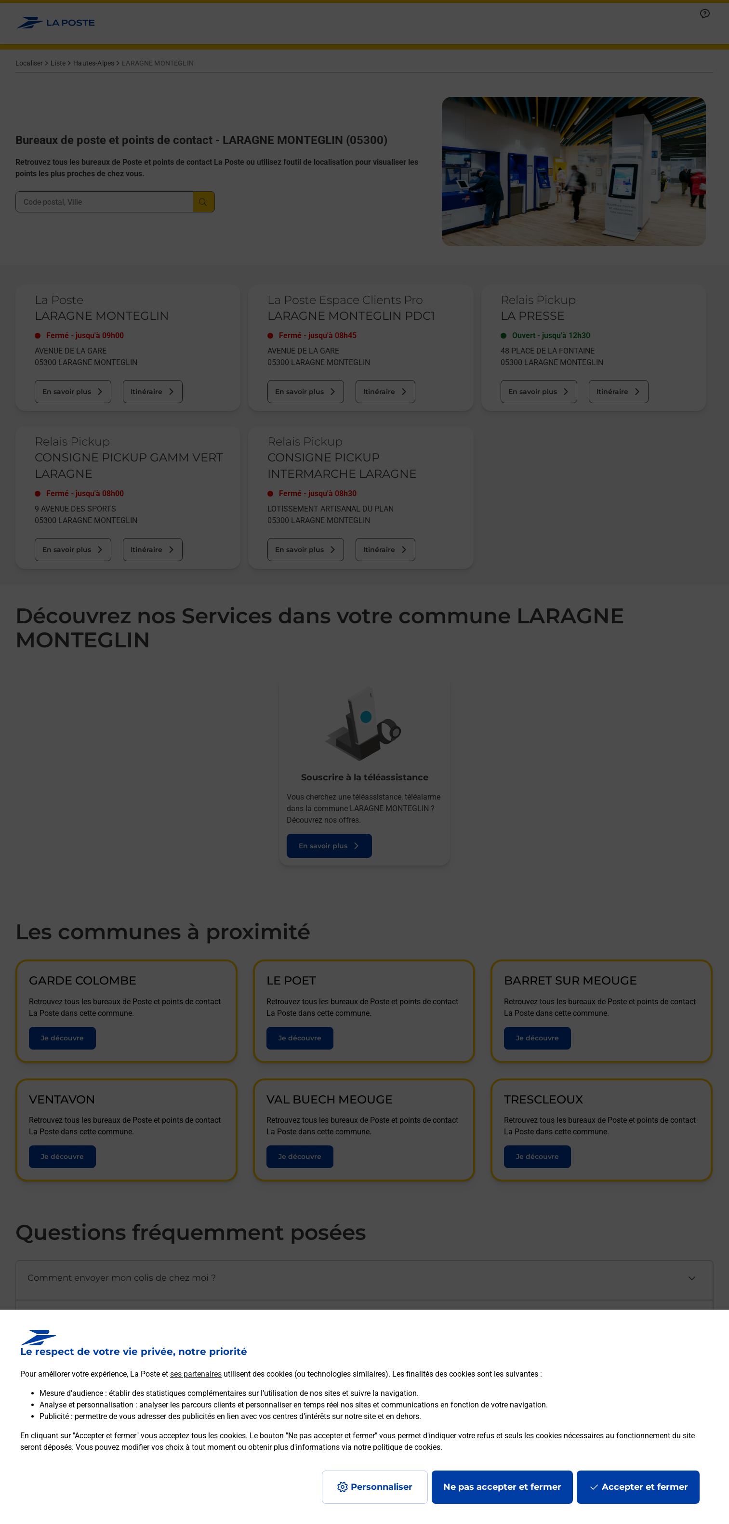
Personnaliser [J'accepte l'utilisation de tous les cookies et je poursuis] (381, 1487)
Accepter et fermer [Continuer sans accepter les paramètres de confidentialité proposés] (645, 1487)
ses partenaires (196, 1374)
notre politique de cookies (397, 1447)
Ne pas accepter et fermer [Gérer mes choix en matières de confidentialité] (502, 1487)
